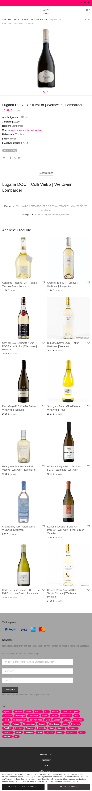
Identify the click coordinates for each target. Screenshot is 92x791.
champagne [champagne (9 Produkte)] (20, 716)
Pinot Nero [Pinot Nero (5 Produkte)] (75, 724)
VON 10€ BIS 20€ (39, 19)
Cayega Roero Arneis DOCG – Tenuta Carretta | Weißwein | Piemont (63, 593)
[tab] (46, 173)
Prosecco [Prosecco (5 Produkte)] (29, 728)
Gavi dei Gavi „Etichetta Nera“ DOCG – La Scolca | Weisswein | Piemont (19, 346)
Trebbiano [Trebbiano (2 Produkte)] (50, 732)
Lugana (47, 214)
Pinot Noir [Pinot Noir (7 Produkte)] (8, 728)
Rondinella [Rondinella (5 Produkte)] (41, 728)
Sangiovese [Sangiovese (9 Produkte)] (72, 728)
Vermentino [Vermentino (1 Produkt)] (71, 732)
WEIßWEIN (46, 210)
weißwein (65, 214)
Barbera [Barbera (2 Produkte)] (38, 712)
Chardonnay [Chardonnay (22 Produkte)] (33, 716)
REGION (54, 206)
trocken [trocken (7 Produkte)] (60, 732)
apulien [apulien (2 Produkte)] (28, 712)
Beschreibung (46, 173)
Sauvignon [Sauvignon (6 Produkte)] (8, 732)
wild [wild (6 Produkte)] (16, 736)
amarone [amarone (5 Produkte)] (18, 712)
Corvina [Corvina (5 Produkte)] (54, 716)
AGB (46, 765)
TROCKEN (64, 206)
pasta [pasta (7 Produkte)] (65, 724)
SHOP (17, 19)
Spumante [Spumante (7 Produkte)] (29, 732)
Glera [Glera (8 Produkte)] (48, 720)
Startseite (6, 19)
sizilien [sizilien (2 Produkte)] (18, 732)
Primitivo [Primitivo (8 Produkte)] (18, 728)
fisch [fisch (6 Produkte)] (77, 716)
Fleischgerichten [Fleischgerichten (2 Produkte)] (19, 720)
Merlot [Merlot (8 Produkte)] (6, 724)
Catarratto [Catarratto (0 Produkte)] (8, 716)
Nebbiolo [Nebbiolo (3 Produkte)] (41, 724)
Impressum (46, 760)
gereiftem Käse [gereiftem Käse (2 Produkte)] (36, 720)
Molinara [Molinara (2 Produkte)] (15, 724)
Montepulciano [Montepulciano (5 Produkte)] (29, 724)
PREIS (25, 19)
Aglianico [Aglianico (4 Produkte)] (7, 712)
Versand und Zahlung (46, 777)
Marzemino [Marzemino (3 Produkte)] (78, 720)
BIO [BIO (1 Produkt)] (46, 712)
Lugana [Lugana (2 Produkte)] (67, 720)
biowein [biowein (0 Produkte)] (55, 712)
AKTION (39, 214)
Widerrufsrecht (46, 771)
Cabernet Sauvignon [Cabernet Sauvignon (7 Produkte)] (70, 712)
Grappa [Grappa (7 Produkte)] (57, 720)
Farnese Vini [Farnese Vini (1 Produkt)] (66, 716)
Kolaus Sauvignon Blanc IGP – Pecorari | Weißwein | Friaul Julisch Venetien (65, 530)
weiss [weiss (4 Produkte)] (82, 732)
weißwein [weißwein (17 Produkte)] (7, 736)
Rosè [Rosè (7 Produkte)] (51, 728)
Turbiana (56, 214)
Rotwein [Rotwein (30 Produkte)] (60, 728)
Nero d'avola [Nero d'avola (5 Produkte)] (54, 724)
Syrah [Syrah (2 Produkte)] (39, 732)
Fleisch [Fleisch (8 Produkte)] (6, 720)
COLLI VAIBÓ (22, 206)
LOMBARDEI (35, 206)
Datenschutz (46, 754)
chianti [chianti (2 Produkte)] (44, 716)
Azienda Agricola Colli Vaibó (26, 130)
